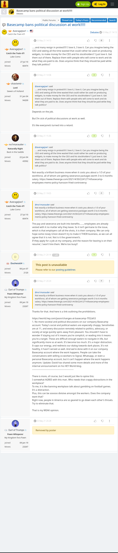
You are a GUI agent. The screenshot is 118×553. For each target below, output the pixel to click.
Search (112, 20)
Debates (94, 32)
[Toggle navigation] (112, 4)
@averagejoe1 (42, 86)
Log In (99, 4)
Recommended (99, 20)
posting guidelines (66, 269)
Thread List (67, 20)
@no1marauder (42, 204)
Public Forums (49, 20)
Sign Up (83, 4)
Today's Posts (82, 20)
